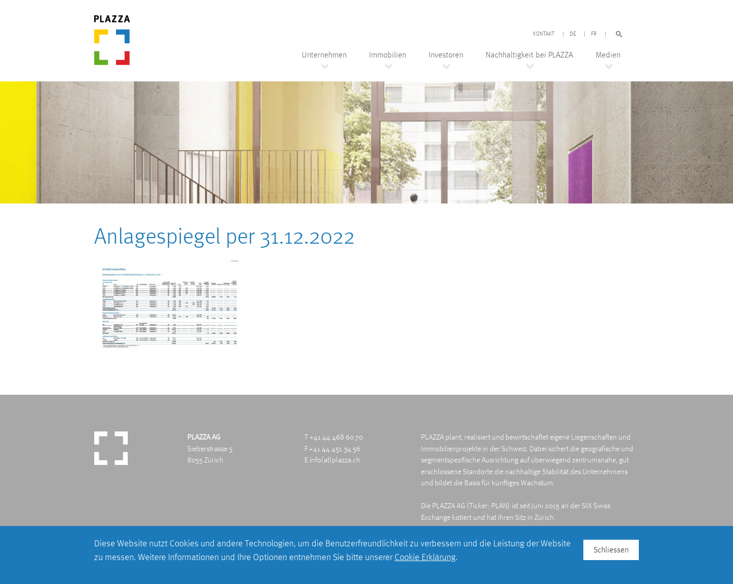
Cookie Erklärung (425, 556)
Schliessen (611, 549)
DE (573, 34)
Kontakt (543, 34)
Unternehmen (324, 55)
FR (594, 34)
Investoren (446, 55)
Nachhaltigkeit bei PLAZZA (529, 55)
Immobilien (387, 55)
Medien (608, 55)
